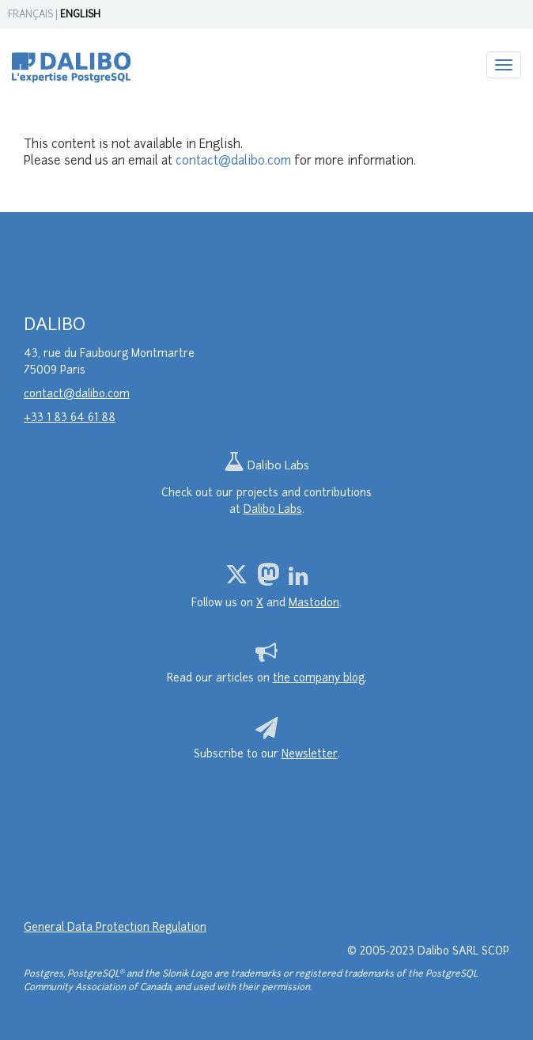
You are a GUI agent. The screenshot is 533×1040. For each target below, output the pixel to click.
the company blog (319, 679)
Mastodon (314, 603)
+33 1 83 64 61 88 (69, 418)
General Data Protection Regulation (115, 928)
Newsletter (310, 755)
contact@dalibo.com (233, 162)
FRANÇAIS (30, 15)
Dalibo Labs (266, 467)
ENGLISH (80, 15)
